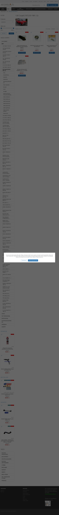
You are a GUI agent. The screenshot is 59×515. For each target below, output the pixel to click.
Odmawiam (24, 260)
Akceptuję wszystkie (33, 260)
